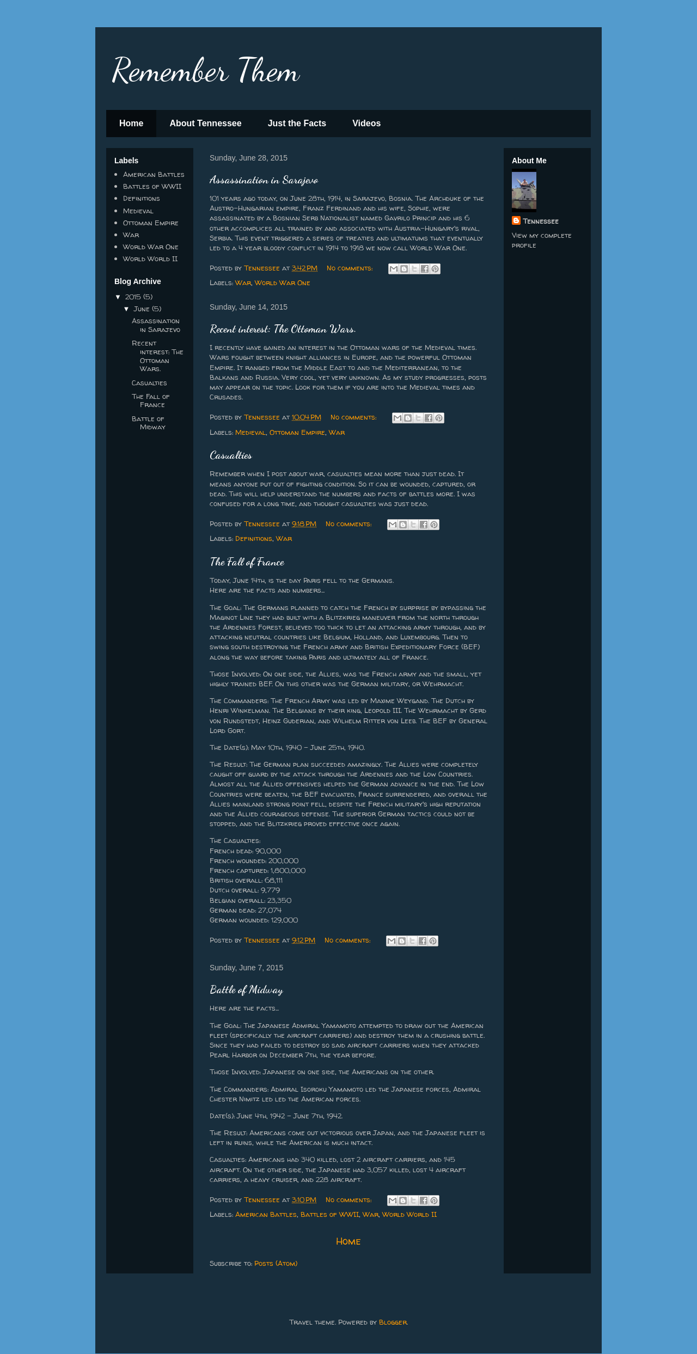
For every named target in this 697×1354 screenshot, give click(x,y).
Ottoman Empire (297, 432)
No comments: (351, 268)
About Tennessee (205, 123)
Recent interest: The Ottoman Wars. (283, 328)
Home (131, 123)
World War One (282, 282)
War (243, 282)
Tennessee (541, 221)
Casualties (231, 454)
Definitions (253, 538)
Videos (366, 123)
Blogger (393, 1322)
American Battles (266, 1214)
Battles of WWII (330, 1214)
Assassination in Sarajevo (264, 179)
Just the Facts (297, 123)
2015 (134, 296)
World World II (409, 1214)
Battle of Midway (246, 989)
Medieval (250, 432)
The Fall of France (247, 561)
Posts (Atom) (275, 1263)
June (143, 308)
